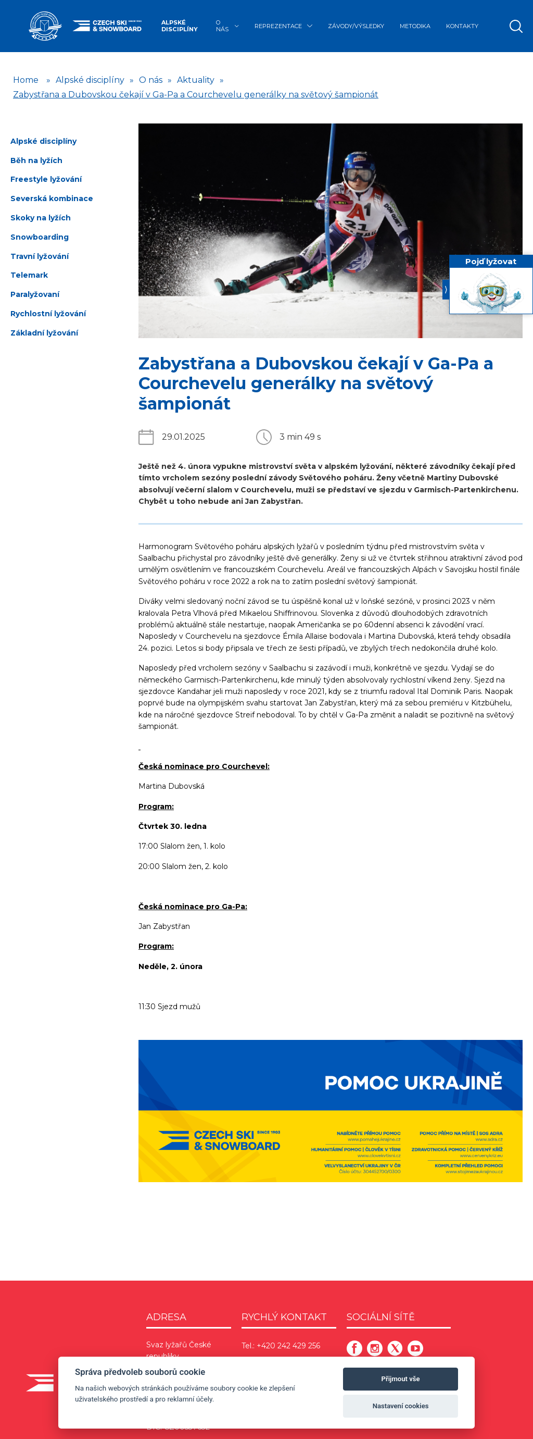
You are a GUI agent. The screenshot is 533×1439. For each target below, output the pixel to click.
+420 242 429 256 (288, 1345)
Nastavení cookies (401, 1406)
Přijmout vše (401, 1379)
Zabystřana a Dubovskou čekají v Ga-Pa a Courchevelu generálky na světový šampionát (195, 95)
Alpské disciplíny (179, 26)
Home (26, 80)
